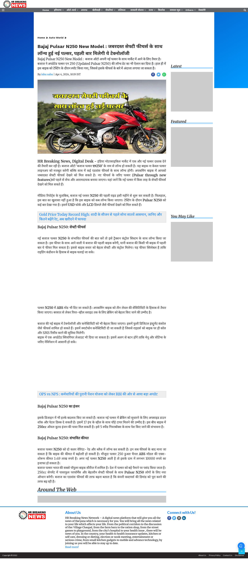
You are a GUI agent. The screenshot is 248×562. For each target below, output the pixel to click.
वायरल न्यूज (175, 10)
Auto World (56, 41)
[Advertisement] (102, 282)
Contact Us (227, 559)
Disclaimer (239, 559)
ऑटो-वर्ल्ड (71, 10)
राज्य (151, 10)
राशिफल (121, 10)
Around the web (57, 493)
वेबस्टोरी (202, 10)
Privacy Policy (213, 559)
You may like (183, 220)
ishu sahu (47, 78)
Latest (176, 70)
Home (45, 10)
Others (189, 10)
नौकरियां (109, 10)
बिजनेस (161, 10)
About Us (73, 516)
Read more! (72, 550)
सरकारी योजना (137, 10)
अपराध (84, 10)
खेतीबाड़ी (96, 10)
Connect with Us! (182, 516)
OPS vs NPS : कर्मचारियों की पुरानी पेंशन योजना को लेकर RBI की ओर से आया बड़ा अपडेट (98, 398)
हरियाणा (57, 10)
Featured (178, 125)
